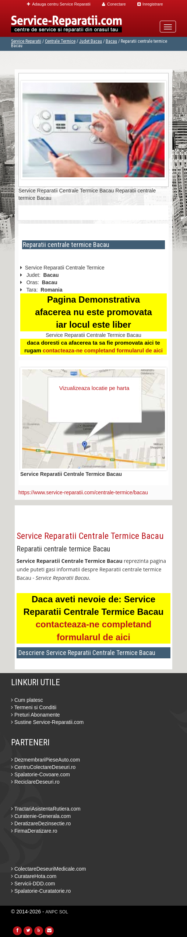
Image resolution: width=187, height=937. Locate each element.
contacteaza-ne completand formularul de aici (103, 350)
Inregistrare (150, 4)
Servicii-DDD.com (33, 884)
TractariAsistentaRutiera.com (46, 809)
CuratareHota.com (33, 876)
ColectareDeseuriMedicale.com (48, 869)
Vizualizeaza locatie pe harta (94, 388)
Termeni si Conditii (33, 707)
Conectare (114, 4)
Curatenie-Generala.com (41, 816)
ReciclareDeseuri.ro (35, 782)
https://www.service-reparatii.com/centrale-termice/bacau (83, 492)
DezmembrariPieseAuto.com (45, 760)
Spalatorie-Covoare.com (40, 774)
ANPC (52, 912)
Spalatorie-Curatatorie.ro (41, 891)
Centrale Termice (60, 41)
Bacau (111, 41)
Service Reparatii (26, 41)
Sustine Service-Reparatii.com (47, 722)
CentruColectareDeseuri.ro (43, 767)
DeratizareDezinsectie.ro (41, 823)
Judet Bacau (90, 41)
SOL (63, 912)
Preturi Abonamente (35, 715)
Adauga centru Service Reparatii (58, 4)
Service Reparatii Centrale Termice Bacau (90, 536)
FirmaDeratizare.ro (34, 831)
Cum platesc (27, 700)
